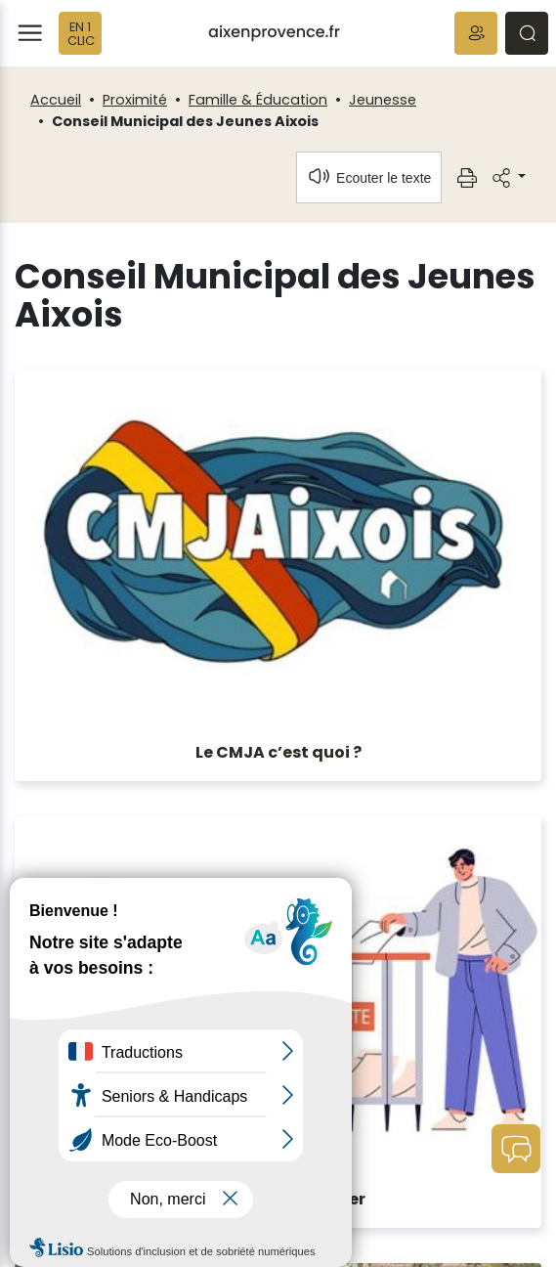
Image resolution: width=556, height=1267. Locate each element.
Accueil (55, 99)
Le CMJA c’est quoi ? (278, 752)
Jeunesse (382, 99)
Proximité (135, 99)
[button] (475, 33)
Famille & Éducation (258, 99)
